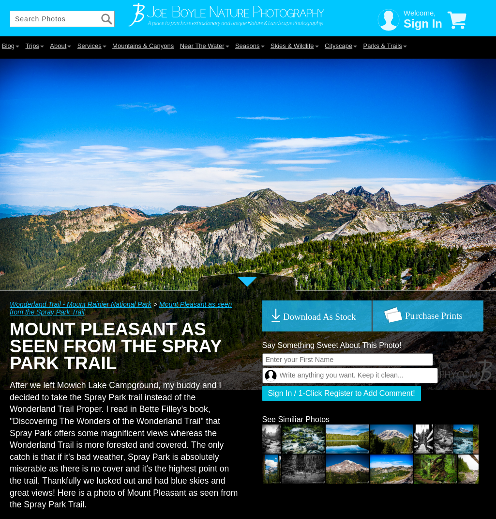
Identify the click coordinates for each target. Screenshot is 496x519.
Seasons (250, 45)
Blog (10, 45)
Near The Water (204, 45)
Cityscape (341, 45)
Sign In (423, 23)
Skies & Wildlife (295, 45)
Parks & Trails (385, 45)
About (60, 45)
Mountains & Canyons (143, 45)
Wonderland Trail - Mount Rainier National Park (80, 304)
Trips (34, 45)
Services (91, 45)
